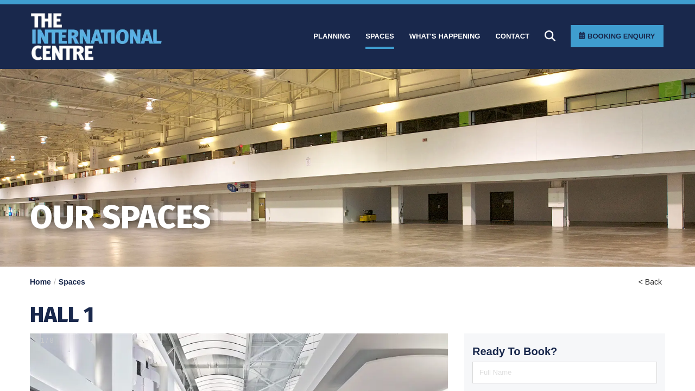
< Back (650, 282)
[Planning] (331, 36)
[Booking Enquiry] (617, 36)
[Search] (550, 35)
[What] (445, 36)
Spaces (72, 282)
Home (40, 282)
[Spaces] (379, 36)
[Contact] (512, 36)
